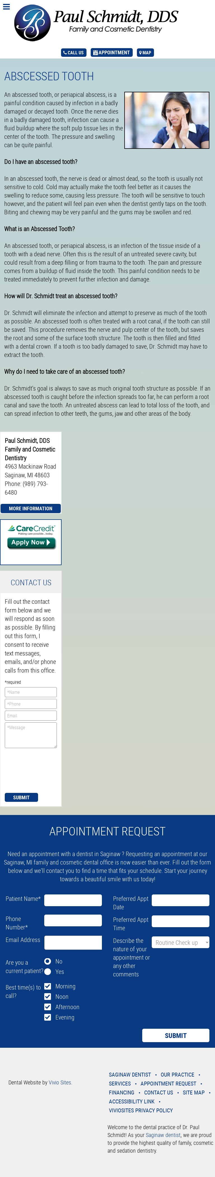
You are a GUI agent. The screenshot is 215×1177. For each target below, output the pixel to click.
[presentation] (28, 770)
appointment (114, 52)
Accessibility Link (132, 1101)
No (58, 961)
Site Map (194, 1092)
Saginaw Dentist (130, 1074)
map (146, 53)
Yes (59, 971)
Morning (65, 986)
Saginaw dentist (163, 1135)
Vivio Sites (60, 1082)
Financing (121, 1092)
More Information (30, 508)
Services (120, 1083)
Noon (62, 996)
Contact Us (158, 1092)
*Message (31, 735)
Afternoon (67, 1007)
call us (76, 53)
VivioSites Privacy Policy (141, 1110)
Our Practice (177, 1074)
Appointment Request (168, 1083)
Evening (64, 1017)
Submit (21, 797)
